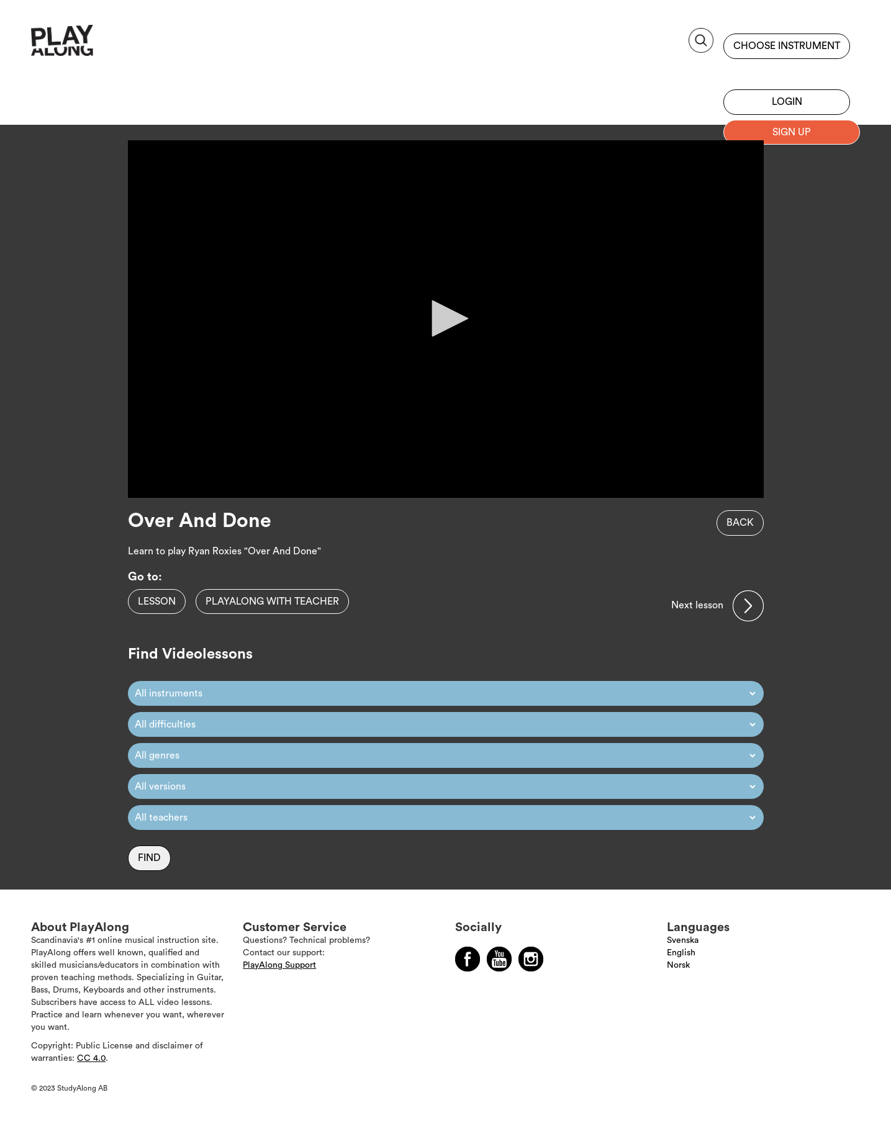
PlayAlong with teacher (272, 601)
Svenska (683, 940)
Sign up (786, 71)
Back (740, 523)
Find (149, 858)
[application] (446, 319)
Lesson (157, 601)
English (681, 953)
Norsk (678, 965)
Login (787, 102)
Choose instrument (786, 46)
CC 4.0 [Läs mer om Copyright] (91, 1058)
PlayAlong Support (279, 965)
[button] (445, 318)
